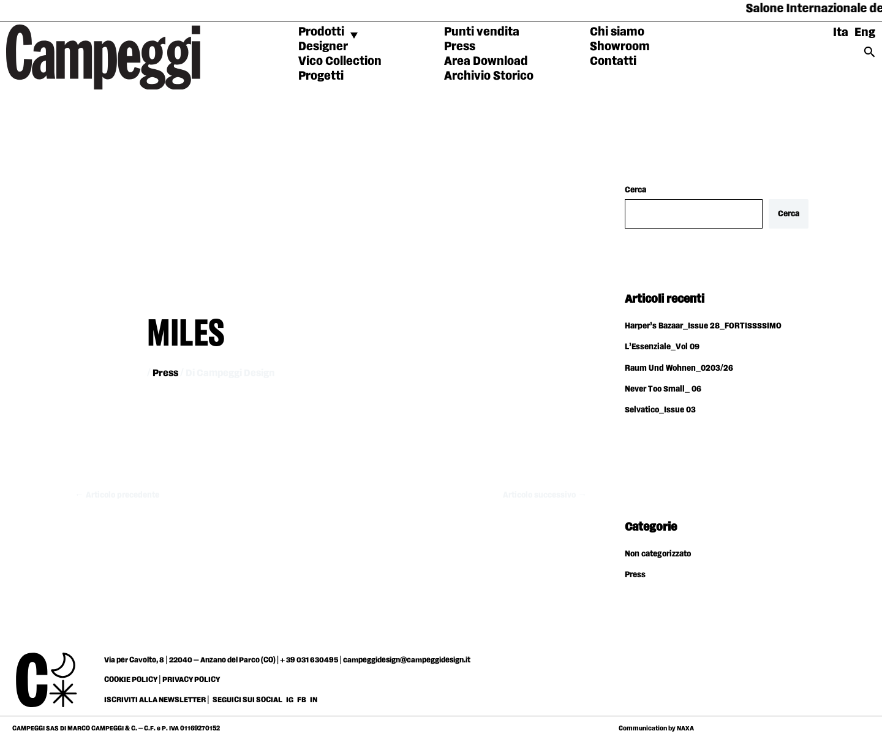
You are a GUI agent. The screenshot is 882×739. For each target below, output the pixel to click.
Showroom (620, 46)
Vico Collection (340, 61)
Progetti (321, 75)
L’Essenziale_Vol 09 (662, 347)
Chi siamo (617, 31)
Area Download (486, 61)
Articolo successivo (543, 495)
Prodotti (321, 31)
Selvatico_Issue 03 (661, 409)
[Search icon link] (870, 55)
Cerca (635, 190)
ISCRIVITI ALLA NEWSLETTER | (156, 698)
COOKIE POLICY (130, 677)
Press (459, 46)
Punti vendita (481, 31)
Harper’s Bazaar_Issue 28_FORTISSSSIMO (703, 326)
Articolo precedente (118, 495)
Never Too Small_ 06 (664, 388)
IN (313, 698)
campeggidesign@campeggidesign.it (406, 658)
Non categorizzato (659, 552)
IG (289, 698)
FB (302, 698)
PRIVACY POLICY (191, 677)
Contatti (613, 61)
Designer (323, 46)
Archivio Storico (488, 75)
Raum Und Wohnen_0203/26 (679, 367)
